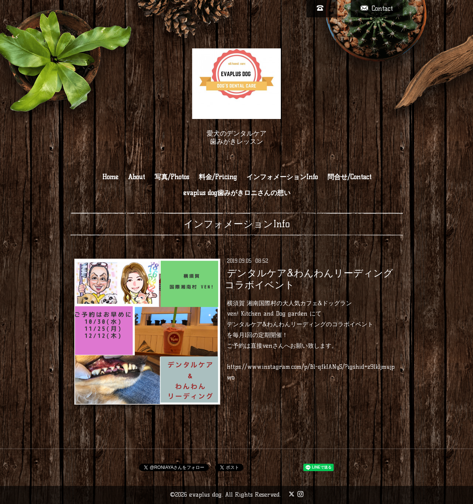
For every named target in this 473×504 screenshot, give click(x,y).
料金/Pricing (218, 177)
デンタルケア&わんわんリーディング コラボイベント (309, 278)
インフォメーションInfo (282, 177)
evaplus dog (205, 494)
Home (110, 177)
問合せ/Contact (349, 177)
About (136, 177)
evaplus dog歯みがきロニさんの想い (236, 193)
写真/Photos (171, 177)
